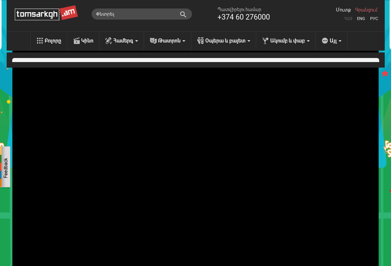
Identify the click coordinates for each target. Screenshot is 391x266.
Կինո (87, 41)
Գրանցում (366, 10)
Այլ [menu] (336, 41)
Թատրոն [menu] (171, 41)
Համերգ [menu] (125, 41)
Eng (361, 18)
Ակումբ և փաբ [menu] (290, 41)
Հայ (348, 18)
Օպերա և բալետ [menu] (227, 41)
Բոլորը (53, 41)
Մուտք (343, 10)
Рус (374, 18)
